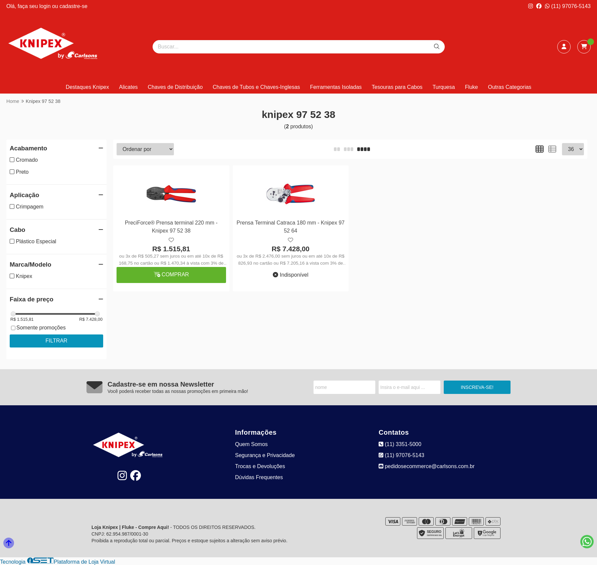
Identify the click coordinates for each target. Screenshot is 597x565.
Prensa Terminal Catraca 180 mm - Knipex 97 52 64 (291, 227)
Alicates (128, 87)
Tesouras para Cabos (397, 87)
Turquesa (443, 87)
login (45, 6)
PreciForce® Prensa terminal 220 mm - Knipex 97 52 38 (171, 227)
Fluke (471, 87)
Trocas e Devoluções (260, 466)
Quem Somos (251, 444)
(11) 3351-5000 (400, 444)
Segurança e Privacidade (265, 455)
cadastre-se (73, 6)
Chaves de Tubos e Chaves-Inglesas (256, 87)
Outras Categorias (510, 87)
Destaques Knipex (87, 87)
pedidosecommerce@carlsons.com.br (426, 466)
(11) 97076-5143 (568, 6)
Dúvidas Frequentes (259, 477)
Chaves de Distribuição (175, 87)
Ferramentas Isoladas (336, 87)
